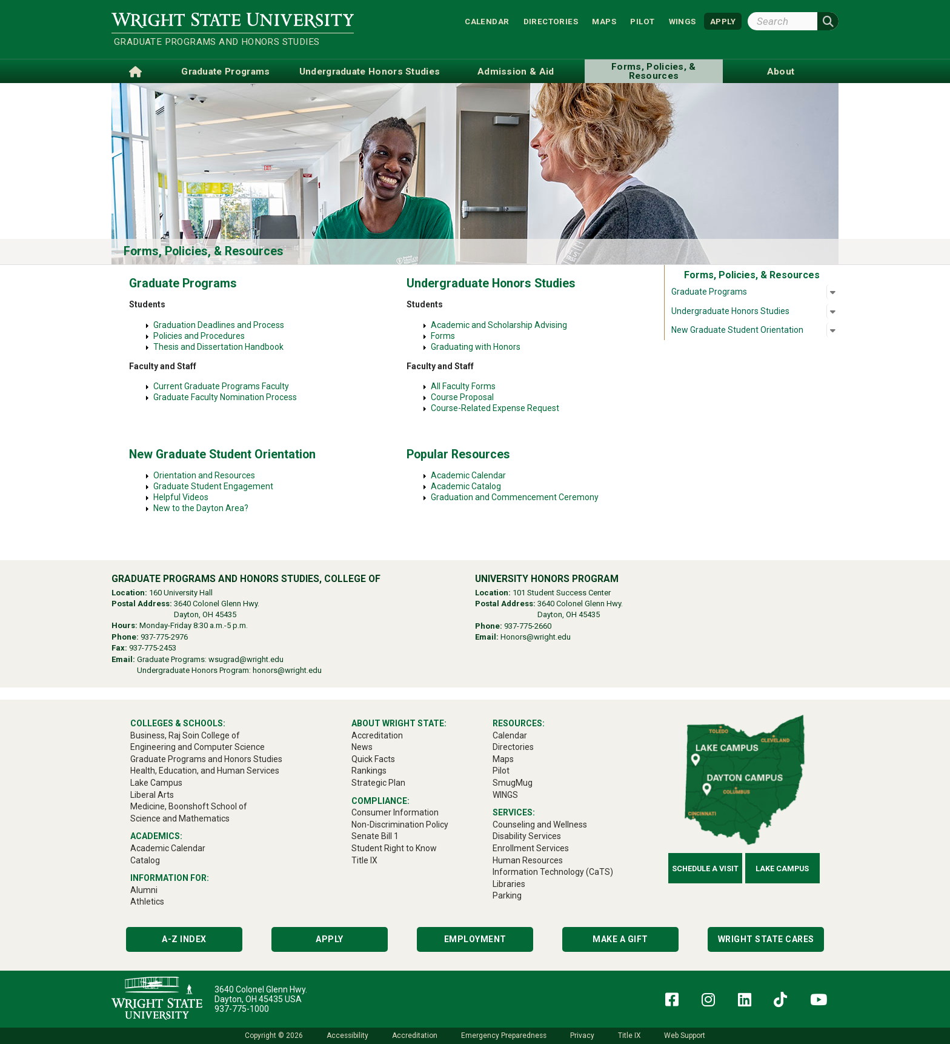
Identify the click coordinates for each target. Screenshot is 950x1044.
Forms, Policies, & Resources (204, 251)
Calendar (487, 20)
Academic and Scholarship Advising (499, 325)
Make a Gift (620, 939)
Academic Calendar (468, 475)
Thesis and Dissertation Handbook (218, 347)
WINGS (682, 20)
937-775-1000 (241, 1009)
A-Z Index (184, 939)
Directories (550, 20)
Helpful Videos (180, 497)
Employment (475, 939)
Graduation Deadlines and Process (218, 325)
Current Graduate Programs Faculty (221, 386)
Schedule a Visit (705, 868)
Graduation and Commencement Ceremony (515, 497)
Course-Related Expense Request (500, 408)
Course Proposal (468, 397)
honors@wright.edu (287, 670)
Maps (604, 20)
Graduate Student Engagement (213, 486)
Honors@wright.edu (535, 636)
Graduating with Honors (475, 347)
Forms (443, 336)
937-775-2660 (527, 626)
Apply (330, 939)
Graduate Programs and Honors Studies (216, 41)
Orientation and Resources (204, 475)
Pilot (642, 20)
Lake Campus (782, 868)
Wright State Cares (766, 939)
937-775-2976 (164, 636)
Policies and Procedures (199, 336)
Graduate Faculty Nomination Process (225, 397)
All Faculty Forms (464, 386)
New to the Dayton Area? (200, 508)
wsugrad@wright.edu (246, 659)
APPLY (723, 20)
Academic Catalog (466, 486)
